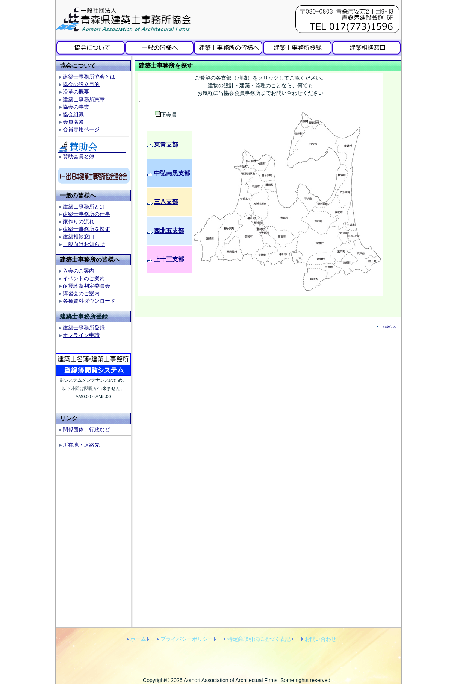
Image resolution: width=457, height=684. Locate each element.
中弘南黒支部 (172, 173)
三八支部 (166, 202)
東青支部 (166, 144)
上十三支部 (169, 259)
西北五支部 (169, 230)
